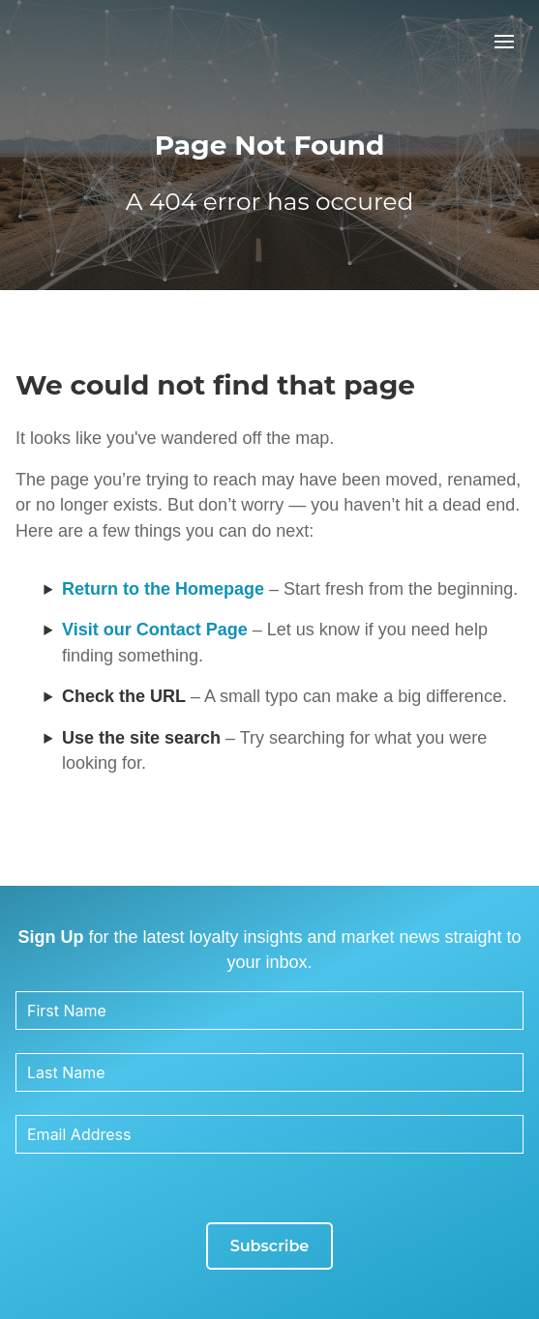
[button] (504, 41)
